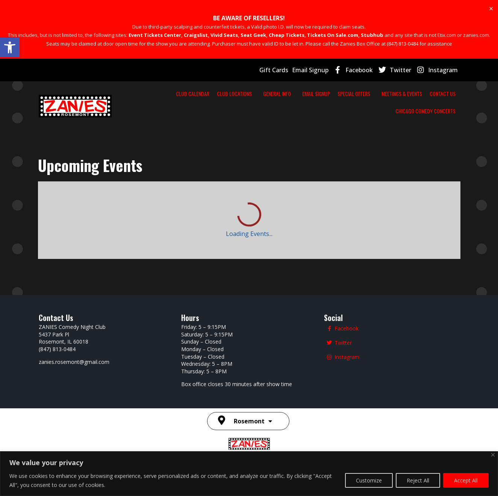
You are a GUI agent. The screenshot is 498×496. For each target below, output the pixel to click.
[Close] (493, 454)
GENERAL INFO (284, 93)
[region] (249, 473)
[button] (10, 47)
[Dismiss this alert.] (491, 9)
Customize (369, 480)
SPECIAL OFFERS (357, 93)
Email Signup (310, 70)
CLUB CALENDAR (204, 93)
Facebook (359, 70)
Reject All (418, 480)
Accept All (466, 480)
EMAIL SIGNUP (320, 93)
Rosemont (253, 421)
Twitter (400, 70)
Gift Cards (273, 70)
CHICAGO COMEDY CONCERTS (425, 111)
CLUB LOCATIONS (245, 93)
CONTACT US (443, 93)
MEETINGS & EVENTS (401, 93)
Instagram (443, 70)
